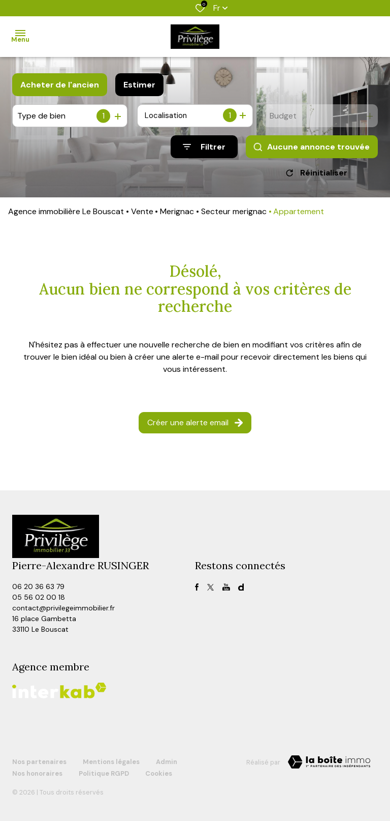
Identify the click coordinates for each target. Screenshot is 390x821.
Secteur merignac (234, 215)
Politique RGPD (104, 774)
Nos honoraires (37, 774)
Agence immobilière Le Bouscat (66, 215)
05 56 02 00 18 (38, 600)
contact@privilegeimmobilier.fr (63, 611)
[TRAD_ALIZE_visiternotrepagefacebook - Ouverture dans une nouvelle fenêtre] (197, 590)
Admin (166, 763)
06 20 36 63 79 (38, 590)
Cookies (158, 774)
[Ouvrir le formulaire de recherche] (204, 146)
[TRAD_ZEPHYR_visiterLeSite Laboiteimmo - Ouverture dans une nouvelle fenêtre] (329, 765)
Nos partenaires (39, 763)
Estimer (139, 84)
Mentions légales (111, 763)
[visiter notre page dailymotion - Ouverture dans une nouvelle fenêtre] (241, 591)
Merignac (177, 215)
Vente (142, 215)
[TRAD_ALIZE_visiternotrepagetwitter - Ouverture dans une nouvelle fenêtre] (210, 591)
